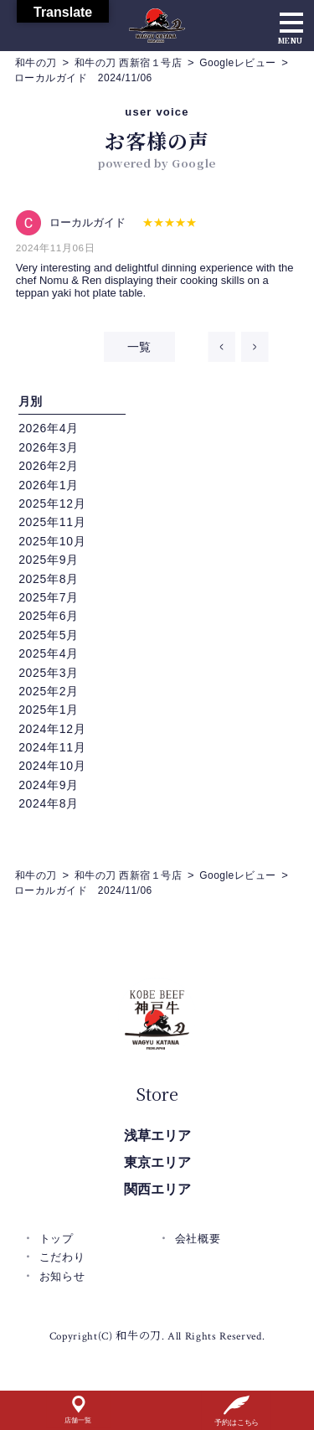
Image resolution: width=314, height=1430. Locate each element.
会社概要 (198, 1238)
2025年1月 (48, 709)
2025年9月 (48, 559)
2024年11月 (51, 747)
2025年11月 (51, 522)
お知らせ (62, 1276)
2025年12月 (51, 503)
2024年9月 (48, 785)
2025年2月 (48, 691)
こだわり (62, 1257)
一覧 (139, 347)
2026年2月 (48, 465)
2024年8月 (48, 803)
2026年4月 (48, 428)
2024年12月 (51, 729)
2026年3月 (48, 447)
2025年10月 (51, 541)
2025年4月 (48, 653)
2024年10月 (51, 765)
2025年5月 (48, 635)
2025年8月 (48, 579)
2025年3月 (48, 672)
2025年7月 (48, 597)
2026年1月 (48, 485)
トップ (56, 1238)
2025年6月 (48, 615)
